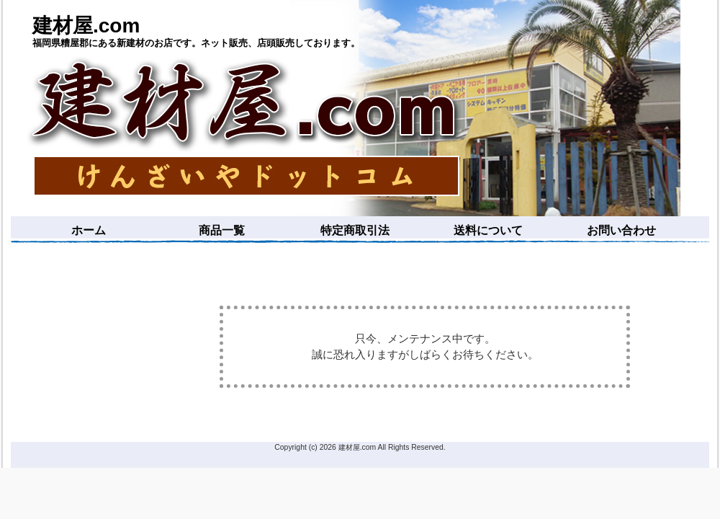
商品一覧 (222, 230)
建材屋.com (86, 25)
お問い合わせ (621, 230)
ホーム (88, 230)
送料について (488, 230)
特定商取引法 (355, 230)
